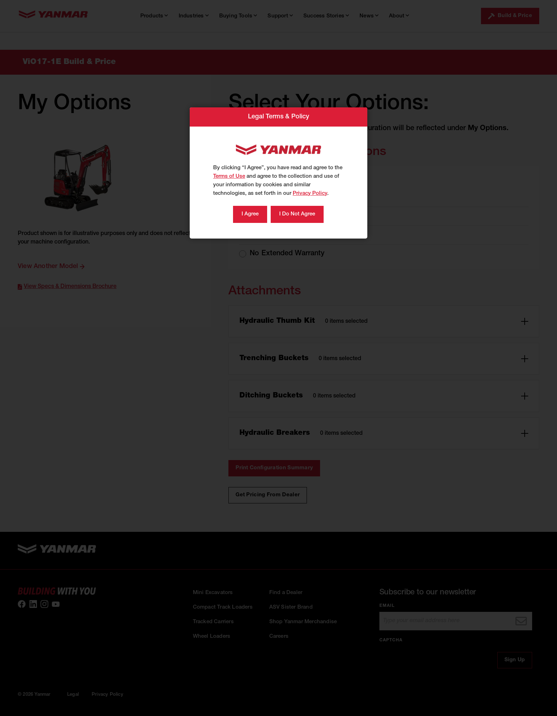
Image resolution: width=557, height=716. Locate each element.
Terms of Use (229, 176)
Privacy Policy (310, 193)
